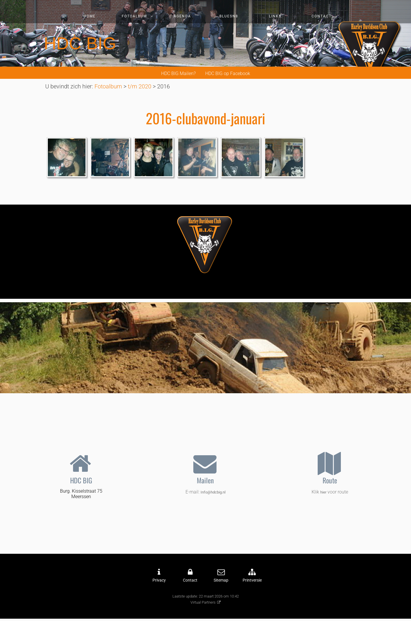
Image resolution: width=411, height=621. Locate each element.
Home (89, 16)
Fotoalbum (134, 16)
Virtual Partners (203, 602)
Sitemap (221, 580)
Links (275, 16)
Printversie (252, 580)
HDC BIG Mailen (177, 73)
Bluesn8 (228, 16)
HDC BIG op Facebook (227, 73)
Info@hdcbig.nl (213, 492)
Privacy (159, 580)
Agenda (182, 16)
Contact (322, 16)
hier (323, 492)
